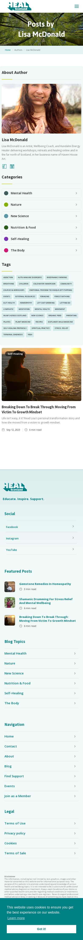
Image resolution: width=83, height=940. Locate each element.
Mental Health (42, 309)
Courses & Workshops (13, 290)
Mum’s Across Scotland (14, 315)
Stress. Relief (61, 328)
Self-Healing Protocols (14, 328)
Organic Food (54, 315)
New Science (37, 315)
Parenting (71, 315)
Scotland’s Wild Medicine (60, 322)
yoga (30, 334)
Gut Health (9, 303)
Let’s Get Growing (46, 303)
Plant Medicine (22, 322)
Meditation (24, 309)
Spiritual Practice (41, 328)
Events (6, 296)
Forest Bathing (62, 296)
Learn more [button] (16, 918)
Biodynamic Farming (57, 277)
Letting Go (65, 303)
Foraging (44, 296)
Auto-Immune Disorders (30, 277)
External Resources (25, 296)
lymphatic (8, 309)
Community (66, 284)
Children (23, 284)
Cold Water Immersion (44, 284)
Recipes (39, 322)
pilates (6, 322)
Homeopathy (26, 303)
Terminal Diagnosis (13, 334)
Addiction (8, 277)
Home (8, 49)
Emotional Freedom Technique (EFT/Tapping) (50, 290)
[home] (19, 6)
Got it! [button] (41, 929)
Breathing (8, 284)
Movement (60, 309)
